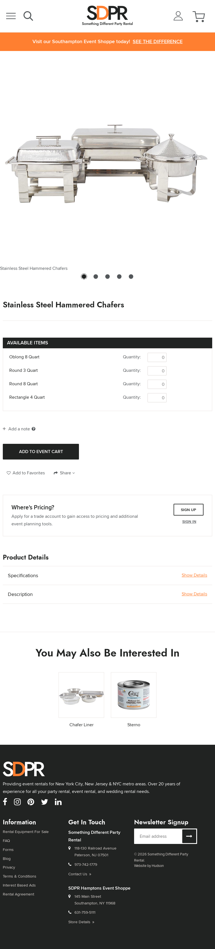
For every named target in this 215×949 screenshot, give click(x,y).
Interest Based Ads (19, 885)
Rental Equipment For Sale (26, 831)
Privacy (9, 867)
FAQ (6, 840)
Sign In (189, 521)
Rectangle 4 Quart (27, 397)
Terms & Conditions (19, 876)
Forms (8, 849)
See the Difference (158, 41)
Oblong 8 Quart (24, 357)
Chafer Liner (81, 724)
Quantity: (132, 357)
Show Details (194, 575)
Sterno (133, 724)
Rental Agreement (18, 894)
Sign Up (188, 509)
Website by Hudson (149, 865)
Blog (7, 858)
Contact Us (79, 874)
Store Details (81, 922)
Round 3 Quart (23, 370)
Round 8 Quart (23, 384)
